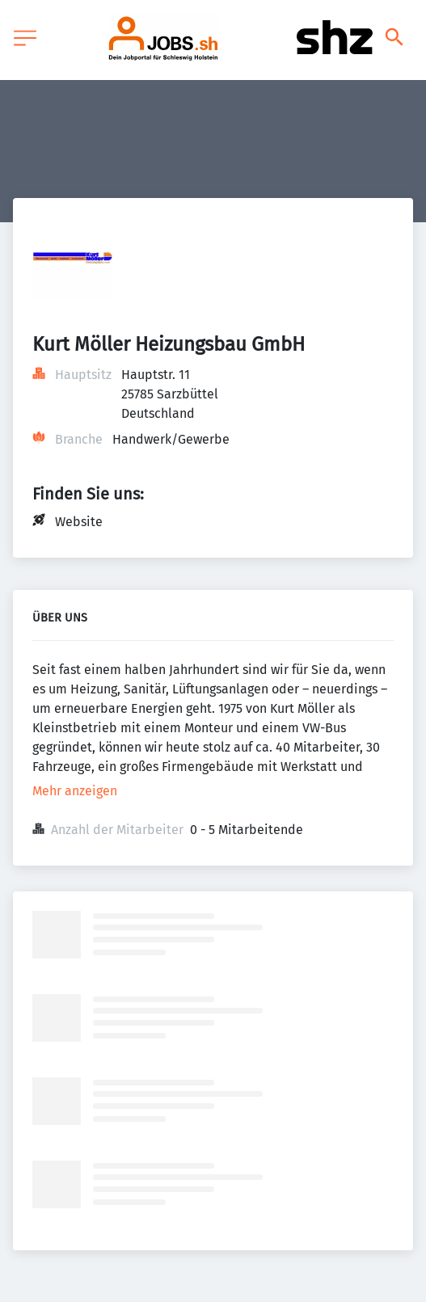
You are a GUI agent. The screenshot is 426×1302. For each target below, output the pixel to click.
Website (79, 521)
